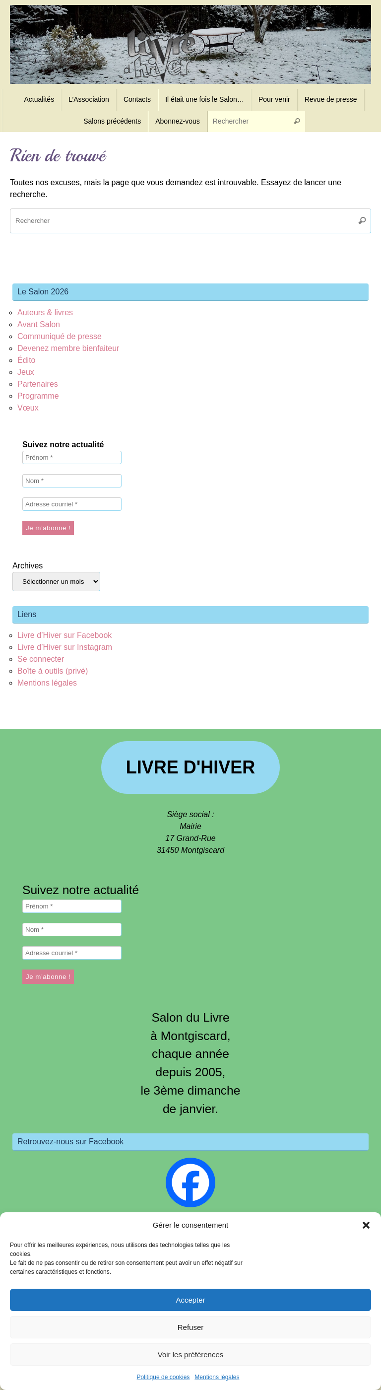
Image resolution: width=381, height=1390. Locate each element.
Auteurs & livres (45, 312)
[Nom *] (72, 480)
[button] (366, 1225)
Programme (38, 396)
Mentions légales (216, 1377)
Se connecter (40, 659)
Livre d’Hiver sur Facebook (64, 635)
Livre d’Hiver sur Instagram (64, 647)
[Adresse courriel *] (72, 504)
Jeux (25, 372)
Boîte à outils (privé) (52, 671)
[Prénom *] (72, 457)
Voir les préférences (191, 1354)
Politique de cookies (163, 1377)
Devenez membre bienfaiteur (68, 348)
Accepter (190, 1300)
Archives (27, 565)
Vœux (28, 408)
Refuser (191, 1327)
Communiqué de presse (59, 336)
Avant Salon (38, 324)
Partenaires (37, 384)
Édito (26, 360)
